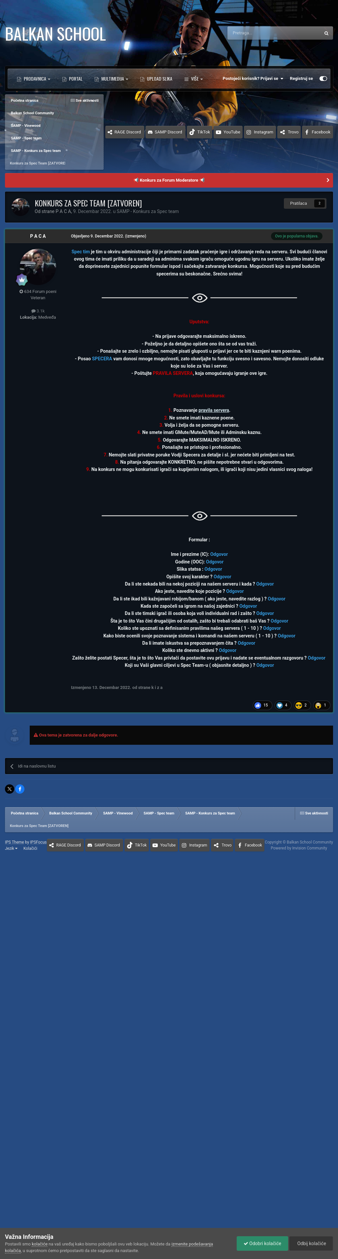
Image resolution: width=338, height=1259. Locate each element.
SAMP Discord (168, 131)
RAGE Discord (128, 131)
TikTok (203, 131)
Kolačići (30, 848)
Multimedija (112, 78)
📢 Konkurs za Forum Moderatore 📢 (169, 180)
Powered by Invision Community (299, 848)
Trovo (293, 131)
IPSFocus (38, 842)
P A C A (38, 236)
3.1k (38, 310)
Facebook (321, 131)
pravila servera (214, 410)
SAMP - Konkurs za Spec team (148, 211)
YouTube (231, 131)
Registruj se (301, 78)
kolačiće (40, 1243)
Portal (75, 78)
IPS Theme (14, 842)
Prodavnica (35, 78)
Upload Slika (159, 78)
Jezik (11, 848)
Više (193, 79)
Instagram (263, 131)
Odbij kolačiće (311, 1243)
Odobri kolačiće (262, 1243)
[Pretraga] (258, 33)
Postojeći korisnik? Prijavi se (253, 79)
